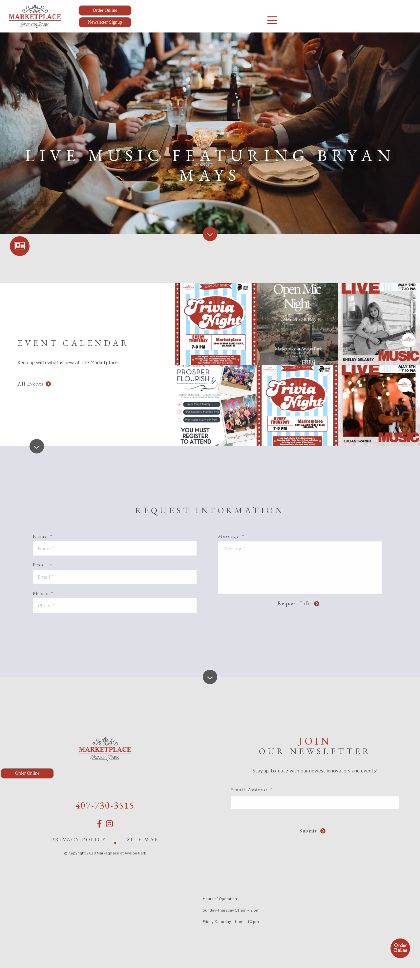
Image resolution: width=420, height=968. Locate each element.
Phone (43, 593)
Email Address (252, 789)
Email (43, 565)
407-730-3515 (105, 805)
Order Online (400, 948)
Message (231, 536)
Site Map (143, 839)
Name (43, 536)
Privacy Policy (78, 839)
